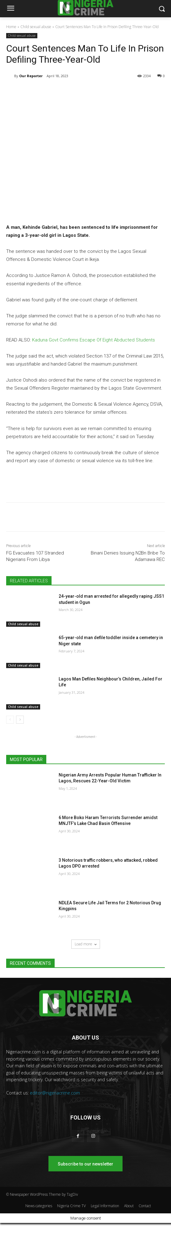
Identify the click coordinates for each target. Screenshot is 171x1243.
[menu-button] (10, 9)
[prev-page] (10, 720)
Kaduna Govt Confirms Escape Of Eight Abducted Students (93, 340)
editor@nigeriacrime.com (55, 1093)
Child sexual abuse (35, 26)
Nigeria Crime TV (71, 1205)
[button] (161, 8)
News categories (38, 1205)
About (129, 1205)
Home (11, 26)
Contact (145, 1205)
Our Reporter (31, 75)
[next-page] (20, 720)
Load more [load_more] (86, 944)
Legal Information (105, 1205)
